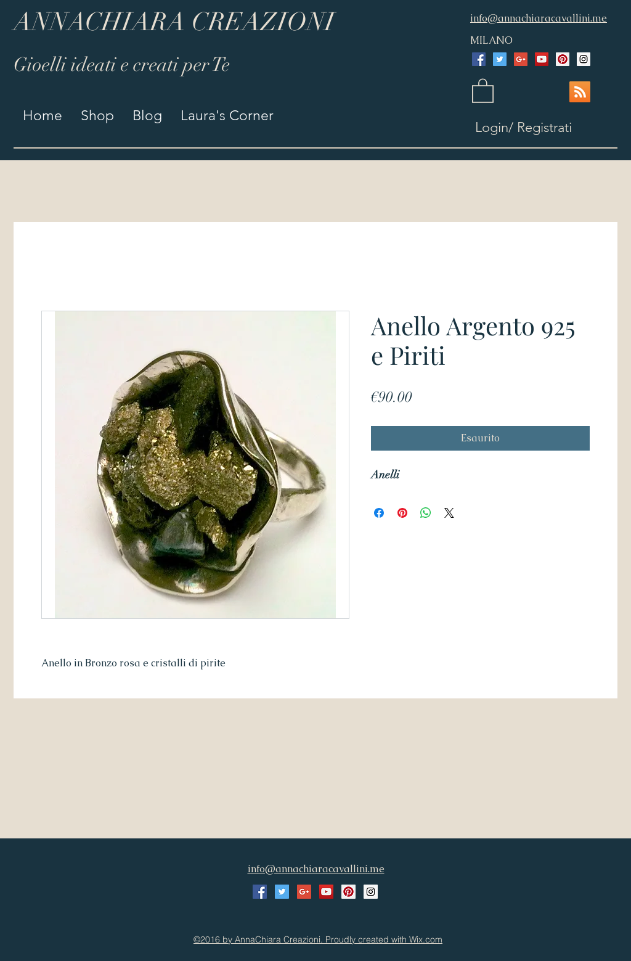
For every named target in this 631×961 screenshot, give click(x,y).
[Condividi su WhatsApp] (425, 512)
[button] (483, 90)
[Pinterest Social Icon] (562, 59)
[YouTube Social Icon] (541, 59)
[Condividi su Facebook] (379, 512)
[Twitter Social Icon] (500, 59)
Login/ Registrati (523, 127)
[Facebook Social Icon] (479, 59)
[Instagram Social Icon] (583, 59)
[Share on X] (449, 512)
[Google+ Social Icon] (520, 59)
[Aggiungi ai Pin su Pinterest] (402, 512)
